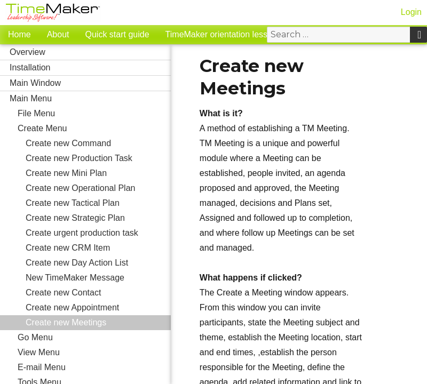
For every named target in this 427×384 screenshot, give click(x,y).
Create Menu (94, 128)
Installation (90, 67)
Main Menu (90, 98)
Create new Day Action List (77, 262)
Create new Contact (63, 292)
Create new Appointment (72, 307)
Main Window (90, 83)
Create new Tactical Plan (73, 202)
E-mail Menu (94, 367)
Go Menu (35, 337)
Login (411, 12)
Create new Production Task (79, 158)
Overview (90, 52)
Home (19, 34)
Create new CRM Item (98, 248)
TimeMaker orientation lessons (223, 34)
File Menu (94, 113)
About (58, 34)
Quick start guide (117, 34)
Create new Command (68, 143)
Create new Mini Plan (66, 173)
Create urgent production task (82, 232)
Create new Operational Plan (80, 188)
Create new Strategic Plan (75, 217)
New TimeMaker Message (75, 277)
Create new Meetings (66, 322)
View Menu (94, 352)
